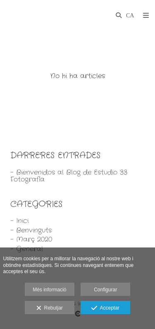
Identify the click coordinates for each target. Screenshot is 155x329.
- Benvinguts (31, 230)
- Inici (19, 221)
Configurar (105, 290)
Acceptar (105, 308)
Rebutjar (49, 308)
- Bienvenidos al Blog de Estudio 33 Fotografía (68, 176)
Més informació (49, 290)
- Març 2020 (31, 239)
